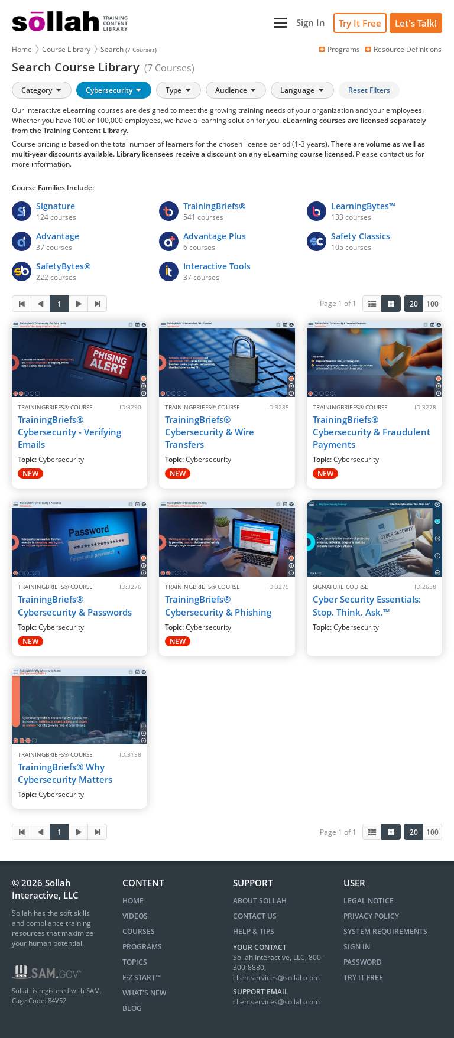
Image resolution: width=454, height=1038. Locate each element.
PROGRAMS (142, 947)
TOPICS (134, 962)
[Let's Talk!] (416, 23)
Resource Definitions (403, 49)
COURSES (138, 931)
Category (42, 90)
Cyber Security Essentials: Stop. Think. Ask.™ (367, 605)
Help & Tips (253, 931)
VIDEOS (135, 916)
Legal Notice (368, 901)
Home (22, 49)
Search (128, 49)
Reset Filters (369, 90)
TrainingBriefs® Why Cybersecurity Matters (65, 773)
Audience (236, 90)
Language (302, 90)
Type (179, 90)
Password (362, 962)
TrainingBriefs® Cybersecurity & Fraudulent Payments (371, 432)
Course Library (66, 49)
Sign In (356, 947)
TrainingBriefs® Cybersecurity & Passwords (75, 605)
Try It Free (360, 23)
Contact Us (255, 916)
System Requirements (385, 931)
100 (432, 304)
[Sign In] (310, 22)
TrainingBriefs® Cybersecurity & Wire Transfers (209, 432)
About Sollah (260, 901)
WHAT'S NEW (144, 993)
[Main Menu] (213, 23)
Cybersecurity (114, 90)
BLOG (132, 1008)
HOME (133, 901)
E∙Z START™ (141, 977)
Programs (338, 49)
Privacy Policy (371, 916)
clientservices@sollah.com (276, 977)
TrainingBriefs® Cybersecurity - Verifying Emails (69, 432)
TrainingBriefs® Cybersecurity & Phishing (218, 605)
